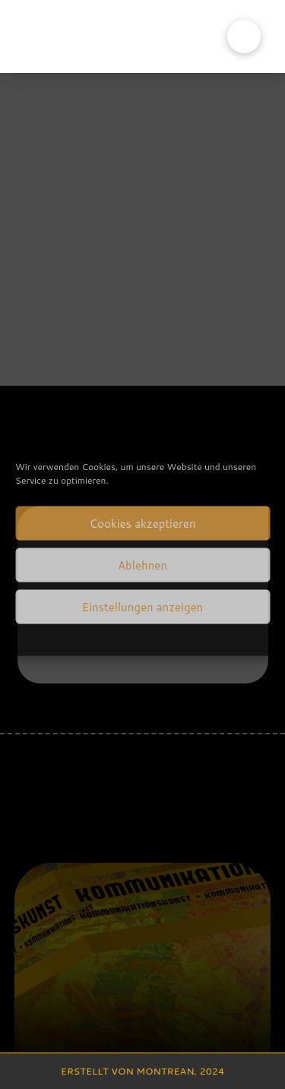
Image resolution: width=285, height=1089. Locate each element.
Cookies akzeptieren (142, 523)
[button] (244, 36)
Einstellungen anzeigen (142, 606)
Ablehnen (142, 565)
